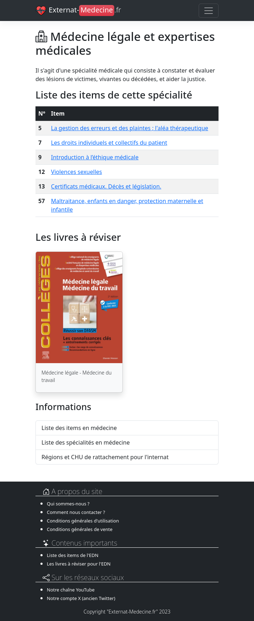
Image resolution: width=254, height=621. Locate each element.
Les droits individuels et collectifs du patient (109, 143)
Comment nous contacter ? (76, 512)
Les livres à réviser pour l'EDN (79, 564)
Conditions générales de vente (79, 529)
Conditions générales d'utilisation (83, 521)
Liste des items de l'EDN (72, 555)
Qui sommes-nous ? (68, 503)
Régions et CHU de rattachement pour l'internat (105, 457)
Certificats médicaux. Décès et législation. (106, 186)
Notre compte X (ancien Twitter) (81, 598)
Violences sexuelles (76, 172)
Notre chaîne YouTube (70, 589)
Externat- (78, 10)
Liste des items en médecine (79, 428)
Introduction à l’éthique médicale (95, 157)
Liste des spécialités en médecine (86, 442)
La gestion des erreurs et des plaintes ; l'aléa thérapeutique (129, 128)
